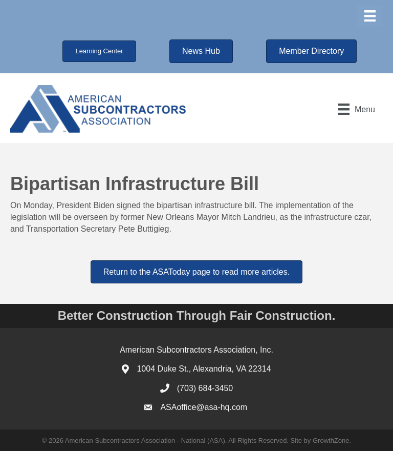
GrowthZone (331, 440)
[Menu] (370, 16)
